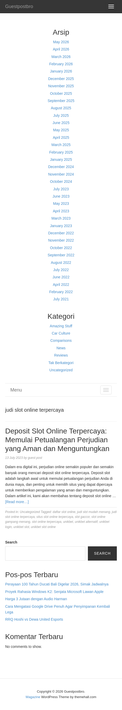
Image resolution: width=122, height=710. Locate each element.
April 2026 (61, 49)
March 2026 (61, 57)
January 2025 (61, 159)
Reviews (61, 355)
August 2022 (61, 262)
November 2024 (61, 174)
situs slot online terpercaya (54, 517)
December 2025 (61, 79)
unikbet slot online (43, 527)
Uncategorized (61, 370)
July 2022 (61, 270)
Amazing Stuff (61, 326)
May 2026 (61, 42)
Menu (16, 390)
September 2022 (61, 255)
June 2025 (60, 123)
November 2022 (61, 240)
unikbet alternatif (86, 522)
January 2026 (61, 71)
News (60, 348)
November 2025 (61, 86)
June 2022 (60, 277)
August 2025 (61, 108)
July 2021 (61, 299)
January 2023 (61, 226)
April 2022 (61, 284)
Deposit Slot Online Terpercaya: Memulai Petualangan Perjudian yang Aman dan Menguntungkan (57, 439)
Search (11, 542)
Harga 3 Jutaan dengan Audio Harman (36, 599)
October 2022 (61, 248)
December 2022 (61, 233)
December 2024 (61, 167)
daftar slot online (64, 512)
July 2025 (61, 115)
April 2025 (61, 137)
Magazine (33, 697)
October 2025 (61, 93)
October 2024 (61, 181)
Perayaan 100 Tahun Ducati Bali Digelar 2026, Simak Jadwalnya (57, 584)
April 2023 (61, 211)
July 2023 (61, 189)
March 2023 (61, 218)
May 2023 (61, 203)
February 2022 (61, 292)
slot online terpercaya (46, 522)
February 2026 (61, 64)
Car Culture (61, 333)
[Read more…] (17, 502)
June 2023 (60, 196)
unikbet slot (21, 527)
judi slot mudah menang (93, 512)
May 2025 (61, 130)
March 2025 (61, 145)
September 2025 (61, 101)
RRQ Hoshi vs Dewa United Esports (34, 619)
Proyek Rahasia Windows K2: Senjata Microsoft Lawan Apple (54, 592)
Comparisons (61, 340)
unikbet (68, 522)
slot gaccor (82, 517)
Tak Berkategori (60, 363)
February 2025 (61, 152)
